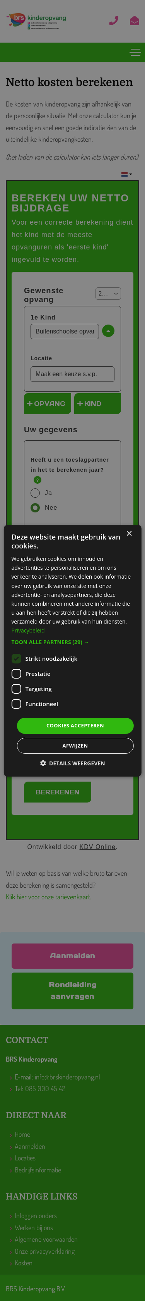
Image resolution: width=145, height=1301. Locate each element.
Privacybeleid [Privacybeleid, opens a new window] (27, 630)
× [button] (129, 533)
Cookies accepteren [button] (75, 725)
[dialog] (72, 650)
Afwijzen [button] (75, 745)
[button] (72, 642)
